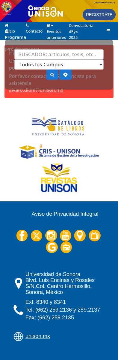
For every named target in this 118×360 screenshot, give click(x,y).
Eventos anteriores (55, 25)
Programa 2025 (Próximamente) (13, 31)
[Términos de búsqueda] (59, 54)
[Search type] (59, 64)
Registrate (99, 14)
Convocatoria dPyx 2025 (77, 25)
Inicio (10, 25)
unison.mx (37, 336)
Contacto (34, 25)
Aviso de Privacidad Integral (65, 214)
